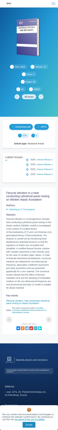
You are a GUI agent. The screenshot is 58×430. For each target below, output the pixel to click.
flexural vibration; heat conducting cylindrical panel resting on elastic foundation (28, 302)
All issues (29, 97)
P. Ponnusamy (28, 209)
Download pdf (21, 126)
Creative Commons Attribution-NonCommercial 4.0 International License (29, 310)
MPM (8, 3)
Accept (29, 424)
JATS (41, 126)
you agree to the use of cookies (29, 419)
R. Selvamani (12, 209)
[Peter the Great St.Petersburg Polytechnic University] (9, 362)
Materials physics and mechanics (31, 360)
